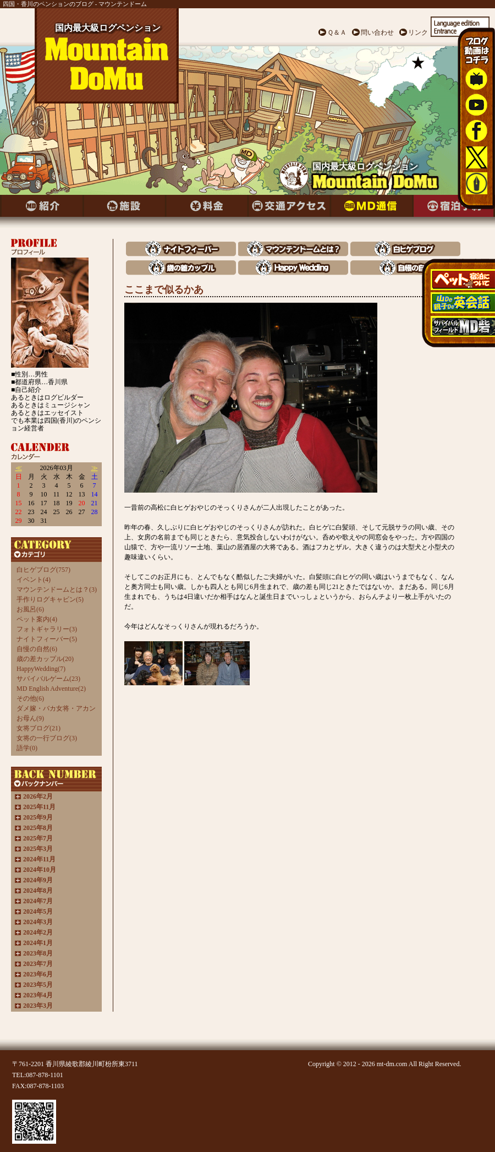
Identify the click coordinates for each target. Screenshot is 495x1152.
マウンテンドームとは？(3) (56, 589)
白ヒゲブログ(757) (43, 570)
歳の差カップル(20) (45, 659)
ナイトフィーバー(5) (46, 639)
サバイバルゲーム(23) (48, 679)
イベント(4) (33, 579)
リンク (418, 32)
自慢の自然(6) (36, 649)
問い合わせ (377, 32)
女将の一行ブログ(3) (46, 738)
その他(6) (30, 698)
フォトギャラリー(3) (46, 629)
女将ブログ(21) (38, 728)
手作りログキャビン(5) (50, 599)
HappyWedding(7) (40, 669)
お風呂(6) (30, 609)
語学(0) (26, 748)
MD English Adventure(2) (51, 688)
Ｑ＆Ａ (336, 32)
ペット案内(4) (36, 619)
